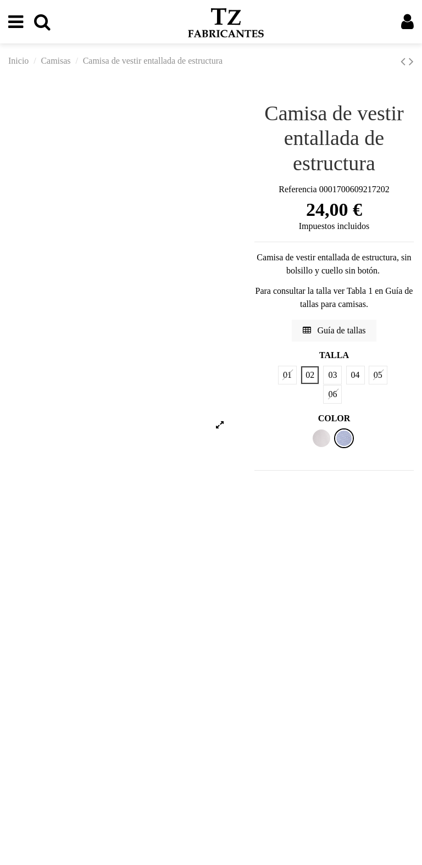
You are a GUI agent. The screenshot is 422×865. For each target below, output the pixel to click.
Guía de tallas (334, 330)
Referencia (297, 189)
